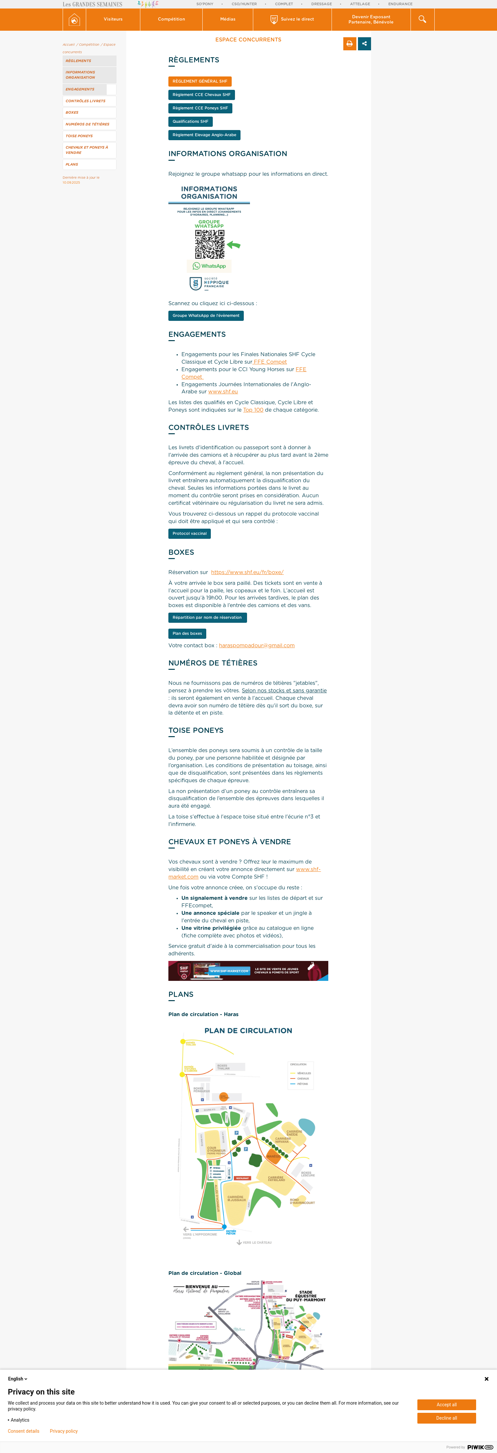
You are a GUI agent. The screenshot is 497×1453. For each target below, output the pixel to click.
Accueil (69, 44)
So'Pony (204, 4)
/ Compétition (87, 44)
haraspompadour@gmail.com (257, 645)
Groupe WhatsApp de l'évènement (206, 316)
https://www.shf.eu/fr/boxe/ (247, 572)
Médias (228, 19)
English (18, 1378)
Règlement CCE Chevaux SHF (202, 95)
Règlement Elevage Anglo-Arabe (204, 135)
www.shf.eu (223, 391)
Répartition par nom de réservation (208, 617)
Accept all (447, 1404)
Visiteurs (113, 19)
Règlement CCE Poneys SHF (200, 108)
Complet (284, 4)
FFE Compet (269, 362)
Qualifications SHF (191, 122)
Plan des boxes (187, 634)
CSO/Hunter (244, 4)
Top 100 (253, 410)
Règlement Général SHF (200, 81)
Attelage (360, 4)
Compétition (171, 19)
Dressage (321, 4)
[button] (113, 19)
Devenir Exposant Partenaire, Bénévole (371, 20)
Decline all (446, 1418)
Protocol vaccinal (190, 534)
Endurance (400, 4)
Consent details (23, 1431)
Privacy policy (64, 1431)
